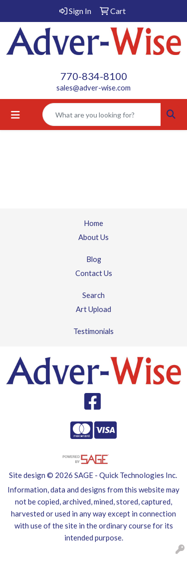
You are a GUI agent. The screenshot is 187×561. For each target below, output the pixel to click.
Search (93, 295)
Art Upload (93, 309)
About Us (93, 237)
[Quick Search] (101, 114)
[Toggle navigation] (15, 115)
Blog (93, 259)
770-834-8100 (93, 76)
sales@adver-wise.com (93, 88)
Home (93, 223)
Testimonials (93, 331)
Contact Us (93, 273)
